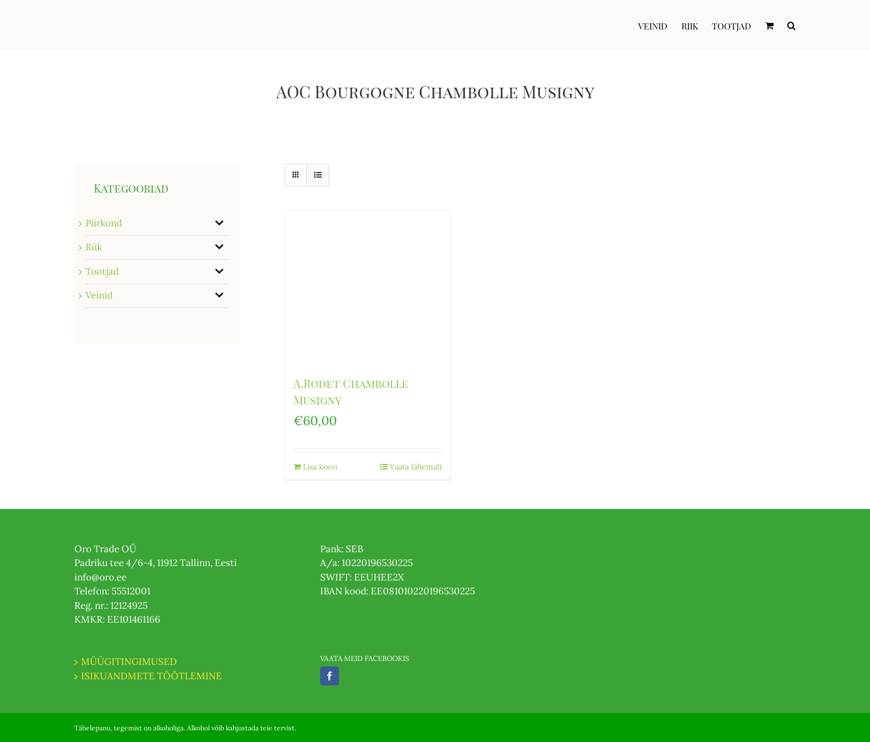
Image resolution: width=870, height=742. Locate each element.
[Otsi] (791, 25)
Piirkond (103, 223)
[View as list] (317, 175)
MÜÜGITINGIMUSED (129, 661)
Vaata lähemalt (416, 467)
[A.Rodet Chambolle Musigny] (368, 287)
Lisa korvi (320, 467)
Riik (93, 247)
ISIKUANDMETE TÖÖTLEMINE (151, 676)
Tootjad (102, 271)
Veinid (99, 295)
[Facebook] (329, 676)
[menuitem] (659, 25)
